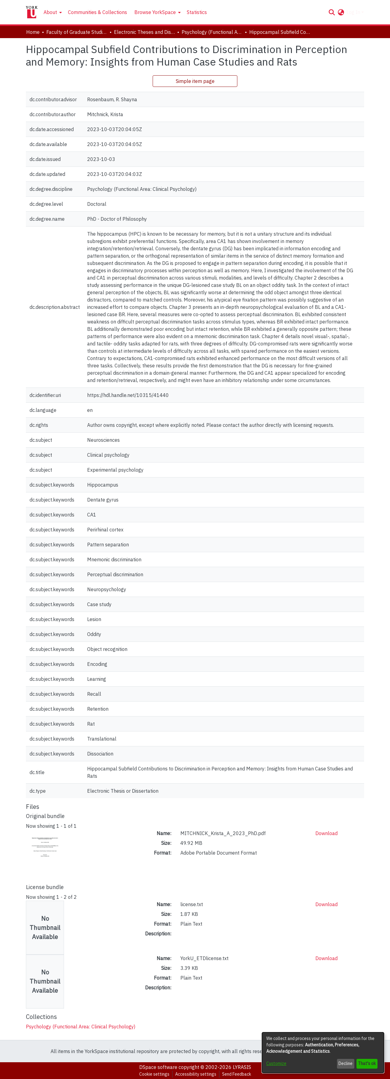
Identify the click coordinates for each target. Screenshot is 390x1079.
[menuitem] (52, 12)
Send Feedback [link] (236, 1074)
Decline (346, 1063)
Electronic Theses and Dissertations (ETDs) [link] (144, 32)
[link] (80, 1027)
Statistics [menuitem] (197, 12)
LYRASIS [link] (242, 1067)
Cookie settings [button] (154, 1074)
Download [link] (326, 833)
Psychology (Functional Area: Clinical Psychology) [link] (212, 32)
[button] (331, 12)
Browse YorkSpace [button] (155, 12)
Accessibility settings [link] (195, 1074)
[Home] (31, 12)
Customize (276, 1063)
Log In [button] (353, 12)
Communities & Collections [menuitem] (97, 12)
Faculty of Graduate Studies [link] (76, 32)
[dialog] (323, 1052)
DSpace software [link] (158, 1067)
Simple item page (195, 81)
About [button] (50, 12)
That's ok (367, 1063)
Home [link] (33, 32)
